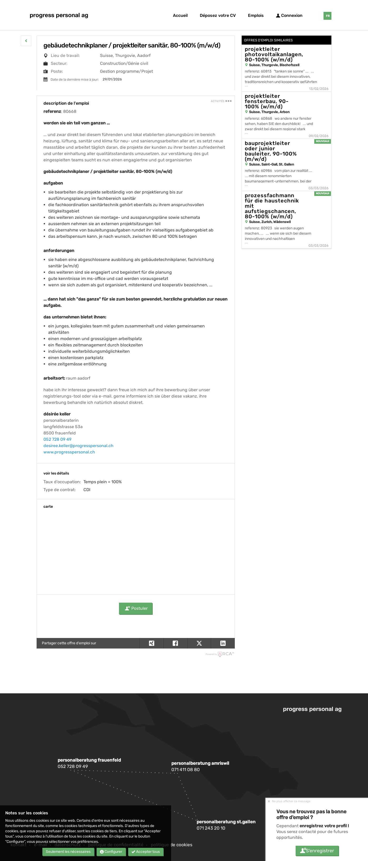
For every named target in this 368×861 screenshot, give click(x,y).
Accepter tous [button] (146, 851)
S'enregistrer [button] (317, 851)
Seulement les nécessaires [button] (68, 851)
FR (328, 16)
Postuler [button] (135, 608)
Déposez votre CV (218, 15)
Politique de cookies (171, 844)
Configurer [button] (111, 851)
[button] (26, 41)
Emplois (256, 15)
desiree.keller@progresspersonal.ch (78, 445)
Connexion (289, 15)
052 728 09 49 (57, 439)
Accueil (180, 15)
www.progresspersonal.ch (69, 451)
